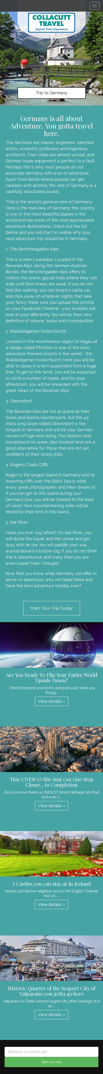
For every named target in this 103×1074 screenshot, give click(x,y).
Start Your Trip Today (51, 608)
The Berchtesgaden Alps (34, 248)
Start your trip (51, 1062)
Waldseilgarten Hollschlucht (38, 331)
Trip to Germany (51, 92)
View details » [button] (51, 701)
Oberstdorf (21, 400)
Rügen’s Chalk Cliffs (29, 464)
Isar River (19, 522)
